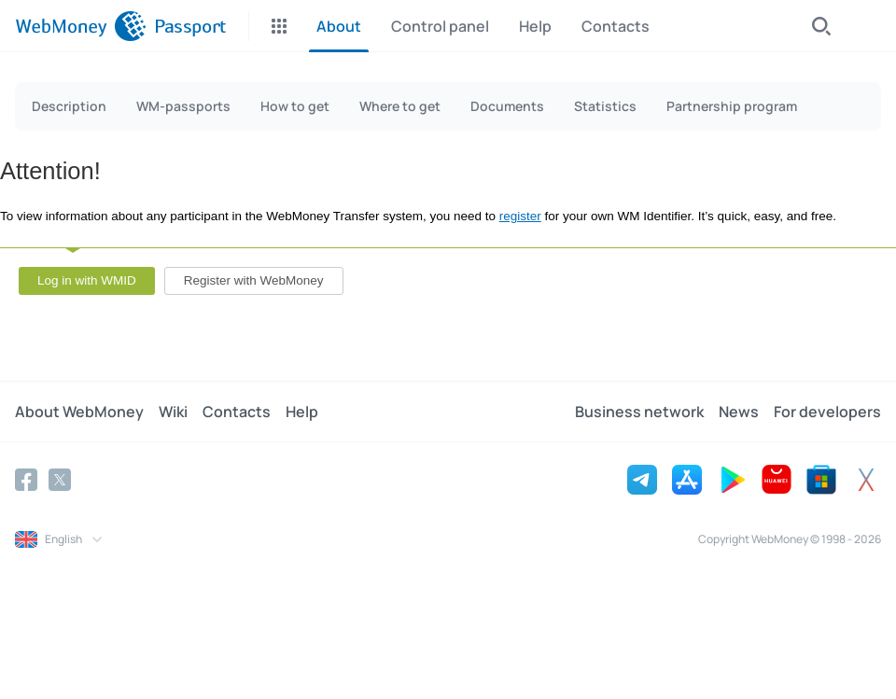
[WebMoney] (81, 26)
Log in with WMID (86, 280)
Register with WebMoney (254, 280)
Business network (639, 411)
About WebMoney (79, 411)
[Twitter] (60, 479)
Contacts (237, 411)
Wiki (173, 411)
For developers (827, 411)
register (520, 216)
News (739, 411)
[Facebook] (26, 479)
